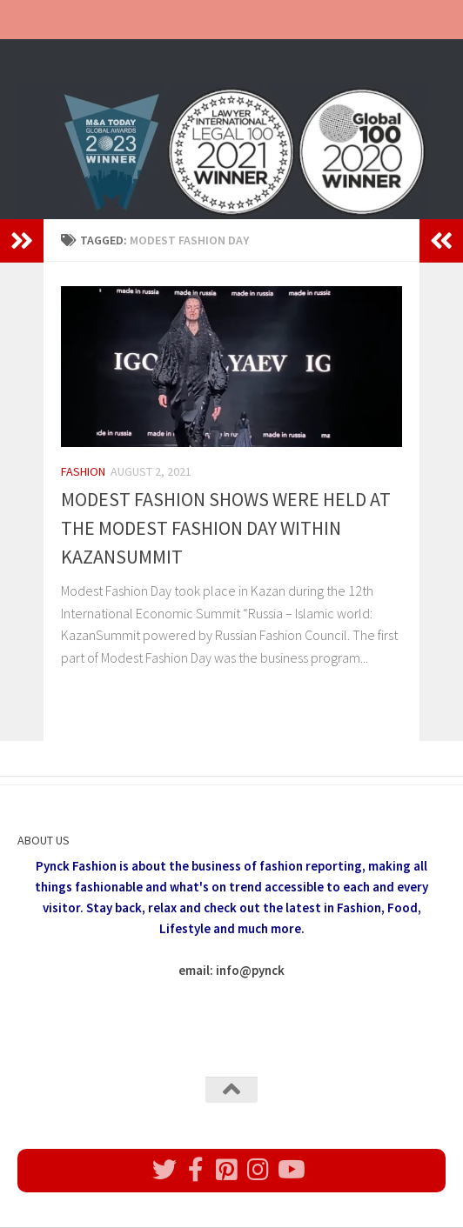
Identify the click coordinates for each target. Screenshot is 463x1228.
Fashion (83, 471)
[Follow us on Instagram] (258, 1170)
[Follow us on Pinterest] (227, 1170)
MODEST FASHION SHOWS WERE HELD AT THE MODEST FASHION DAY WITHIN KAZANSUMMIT (226, 528)
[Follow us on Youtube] (290, 1170)
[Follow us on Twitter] (164, 1170)
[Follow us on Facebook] (196, 1170)
